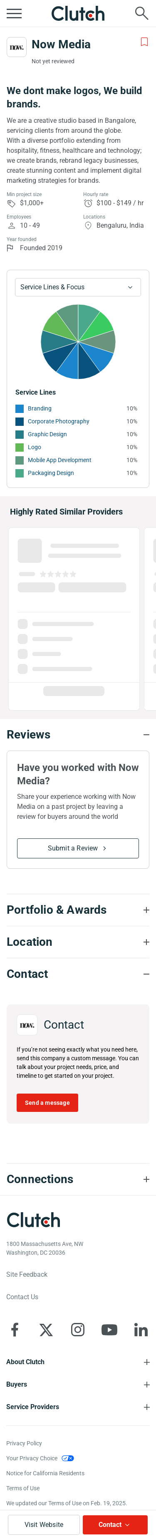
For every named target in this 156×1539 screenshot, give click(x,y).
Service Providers (32, 1407)
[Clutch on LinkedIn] (141, 1329)
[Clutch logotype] (33, 1219)
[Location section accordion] (78, 942)
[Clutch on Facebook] (14, 1329)
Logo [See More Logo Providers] (34, 447)
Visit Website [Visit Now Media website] (44, 1525)
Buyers (16, 1384)
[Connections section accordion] (78, 1179)
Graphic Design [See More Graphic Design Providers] (47, 434)
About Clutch (25, 1362)
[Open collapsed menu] (14, 13)
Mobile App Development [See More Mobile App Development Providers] (60, 460)
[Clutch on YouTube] (109, 1329)
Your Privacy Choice (31, 1458)
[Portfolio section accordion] (78, 910)
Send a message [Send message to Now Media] (47, 1102)
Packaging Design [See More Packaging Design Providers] (51, 473)
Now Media (61, 44)
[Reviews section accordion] (78, 735)
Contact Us (22, 1297)
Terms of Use (23, 1488)
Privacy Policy (24, 1443)
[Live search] (142, 13)
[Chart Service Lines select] (78, 287)
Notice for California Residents (45, 1473)
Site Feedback (26, 1274)
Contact (110, 1525)
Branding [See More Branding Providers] (40, 408)
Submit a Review (73, 848)
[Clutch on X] (46, 1329)
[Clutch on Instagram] (77, 1329)
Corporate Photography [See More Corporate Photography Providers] (58, 421)
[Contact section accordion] (78, 974)
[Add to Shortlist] (144, 42)
